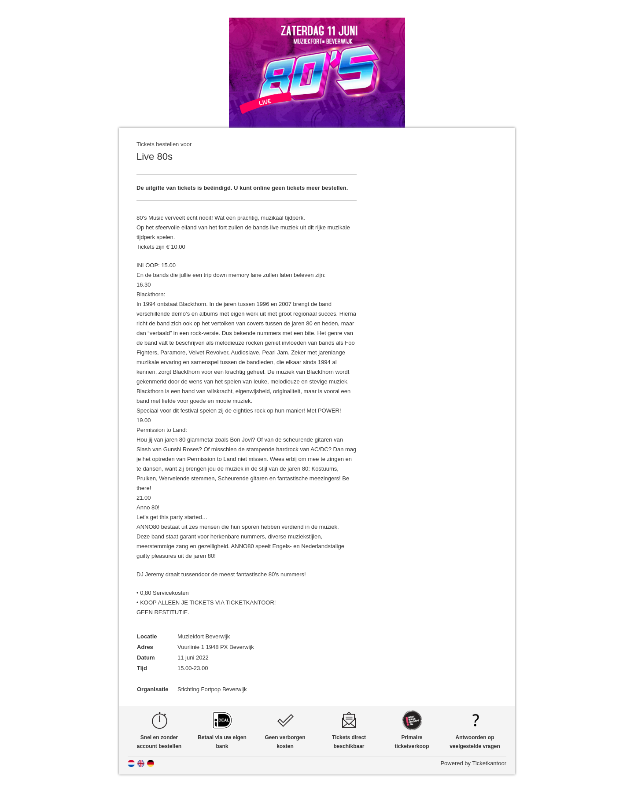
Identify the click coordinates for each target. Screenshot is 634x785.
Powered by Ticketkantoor (473, 763)
